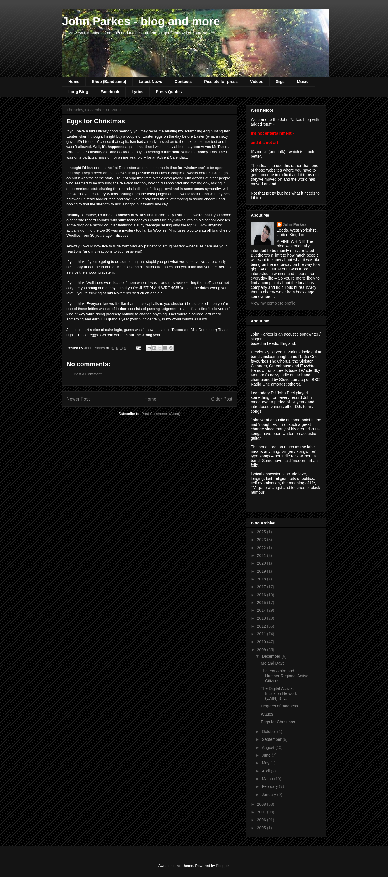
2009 (262, 649)
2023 (262, 539)
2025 (262, 532)
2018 (262, 579)
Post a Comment (88, 374)
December (271, 656)
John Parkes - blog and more (141, 21)
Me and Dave (273, 663)
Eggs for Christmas (278, 722)
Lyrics (138, 91)
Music (303, 81)
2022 (262, 547)
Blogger (222, 865)
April (266, 771)
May (266, 763)
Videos (256, 81)
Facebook (109, 91)
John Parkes (295, 224)
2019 (262, 571)
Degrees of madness (279, 706)
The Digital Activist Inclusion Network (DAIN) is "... (279, 693)
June (266, 755)
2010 (262, 641)
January (269, 794)
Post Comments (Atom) (160, 413)
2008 (262, 804)
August (268, 747)
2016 (262, 595)
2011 (262, 634)
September (272, 739)
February (270, 786)
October (269, 731)
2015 (262, 602)
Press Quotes (169, 91)
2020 (262, 563)
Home (73, 81)
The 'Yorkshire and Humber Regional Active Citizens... (284, 676)
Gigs (280, 81)
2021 (262, 555)
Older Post (221, 399)
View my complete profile (273, 303)
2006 (262, 820)
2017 (262, 586)
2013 (262, 618)
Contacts (183, 81)
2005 (262, 828)
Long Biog (78, 91)
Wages (267, 714)
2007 (262, 812)
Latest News (150, 81)
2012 (262, 626)
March (268, 778)
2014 (262, 610)
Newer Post (78, 399)
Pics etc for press (221, 81)
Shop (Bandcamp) (109, 81)
